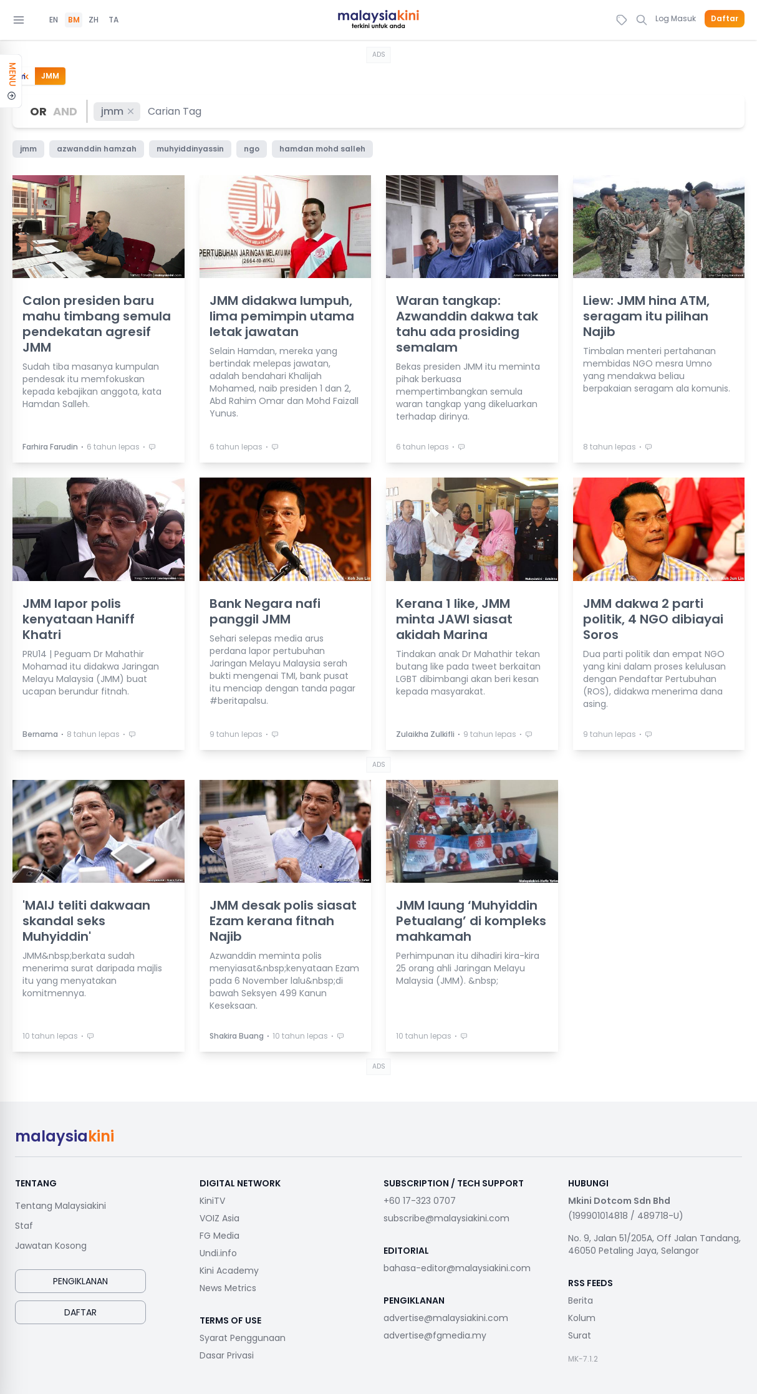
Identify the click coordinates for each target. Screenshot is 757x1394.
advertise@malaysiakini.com (445, 1318)
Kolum (581, 1318)
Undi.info (218, 1253)
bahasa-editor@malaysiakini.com (457, 1268)
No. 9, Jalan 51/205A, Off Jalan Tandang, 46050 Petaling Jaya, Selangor (654, 1244)
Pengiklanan (80, 1281)
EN (53, 20)
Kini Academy (229, 1270)
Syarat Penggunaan (243, 1338)
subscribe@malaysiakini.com (446, 1218)
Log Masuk (675, 18)
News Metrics (228, 1288)
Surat (579, 1335)
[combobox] (175, 111)
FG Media (219, 1235)
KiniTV (212, 1201)
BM (74, 20)
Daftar (724, 19)
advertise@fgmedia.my (434, 1335)
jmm (118, 111)
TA (113, 20)
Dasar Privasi (227, 1355)
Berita (580, 1300)
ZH (94, 20)
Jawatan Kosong (51, 1245)
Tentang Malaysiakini (60, 1205)
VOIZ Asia (219, 1218)
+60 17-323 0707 (419, 1201)
